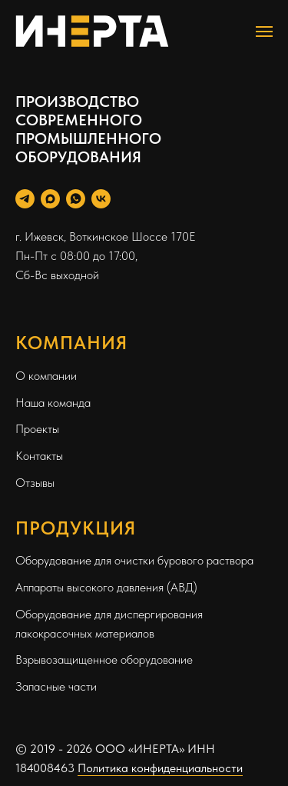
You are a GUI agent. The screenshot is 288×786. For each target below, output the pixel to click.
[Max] (50, 198)
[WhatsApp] (75, 198)
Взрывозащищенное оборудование (104, 659)
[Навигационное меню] (264, 31)
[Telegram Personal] (25, 198)
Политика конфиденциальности (160, 768)
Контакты (39, 455)
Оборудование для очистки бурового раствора (134, 560)
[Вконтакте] (101, 198)
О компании (46, 375)
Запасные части (56, 686)
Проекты (37, 428)
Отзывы (35, 482)
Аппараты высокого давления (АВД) (106, 587)
